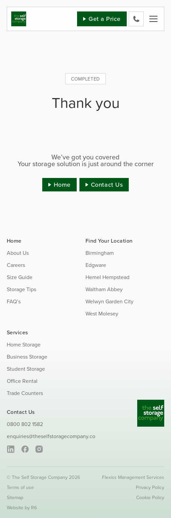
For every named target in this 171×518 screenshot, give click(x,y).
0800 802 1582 (25, 424)
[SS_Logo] (18, 14)
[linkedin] (11, 449)
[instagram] (39, 449)
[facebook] (25, 449)
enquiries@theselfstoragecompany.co (51, 436)
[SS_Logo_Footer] (150, 402)
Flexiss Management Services (133, 477)
